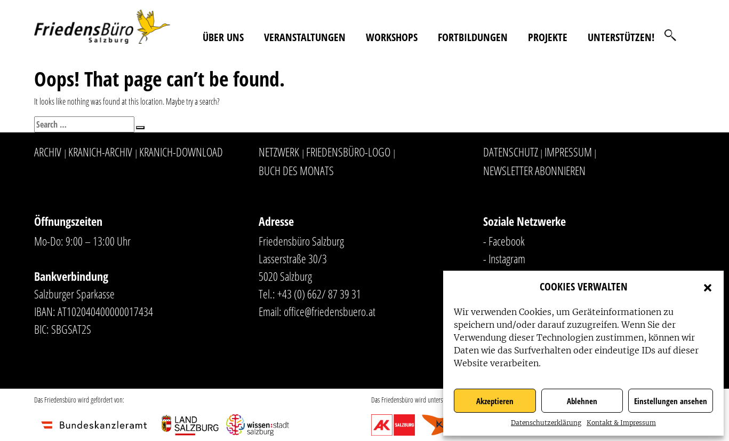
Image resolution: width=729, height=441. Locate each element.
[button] (707, 286)
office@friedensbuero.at (329, 311)
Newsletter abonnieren (534, 170)
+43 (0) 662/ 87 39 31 (319, 294)
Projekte (547, 37)
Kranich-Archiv (100, 152)
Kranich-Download (181, 152)
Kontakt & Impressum (621, 423)
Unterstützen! (621, 37)
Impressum (568, 152)
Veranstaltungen (305, 37)
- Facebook (504, 241)
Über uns (223, 37)
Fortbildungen (473, 37)
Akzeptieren (495, 401)
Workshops (392, 37)
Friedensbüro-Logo (348, 152)
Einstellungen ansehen (670, 401)
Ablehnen (582, 401)
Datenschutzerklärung (546, 423)
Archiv (47, 152)
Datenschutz (510, 152)
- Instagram (504, 258)
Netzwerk (279, 152)
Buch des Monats (296, 170)
